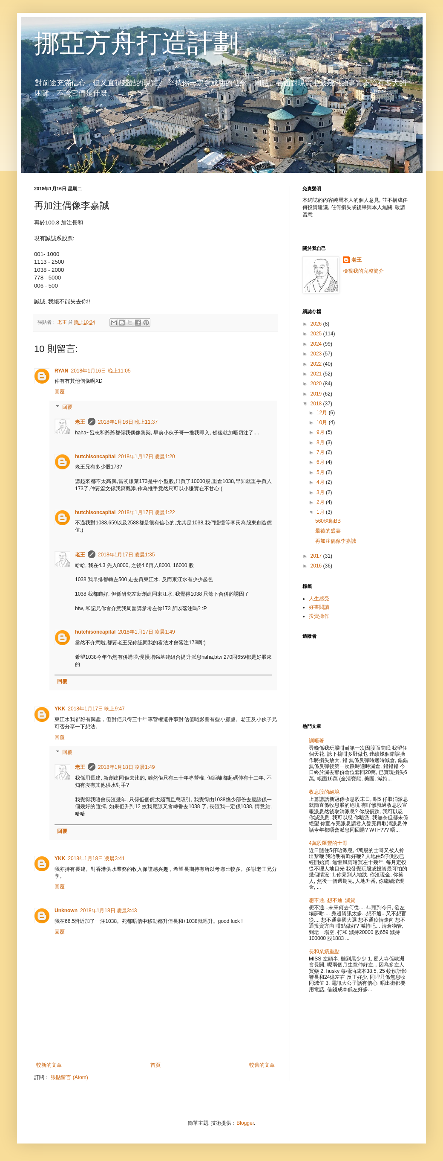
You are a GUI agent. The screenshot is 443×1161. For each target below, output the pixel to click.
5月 (321, 472)
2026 (317, 324)
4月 (321, 482)
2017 (317, 556)
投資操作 (319, 616)
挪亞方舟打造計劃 (136, 43)
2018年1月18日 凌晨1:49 (126, 767)
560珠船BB (328, 521)
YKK (60, 709)
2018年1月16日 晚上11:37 (128, 422)
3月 (321, 492)
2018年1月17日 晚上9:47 (96, 709)
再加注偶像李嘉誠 (335, 541)
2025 (317, 334)
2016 (317, 566)
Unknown (66, 911)
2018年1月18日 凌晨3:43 (108, 911)
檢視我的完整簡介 (363, 271)
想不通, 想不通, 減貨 (332, 900)
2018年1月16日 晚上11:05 (100, 371)
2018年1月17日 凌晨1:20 (146, 457)
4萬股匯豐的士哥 (328, 843)
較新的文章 (49, 1065)
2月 (321, 502)
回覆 (60, 392)
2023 (317, 354)
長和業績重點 (324, 951)
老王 (80, 422)
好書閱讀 (319, 607)
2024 (317, 344)
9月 (321, 432)
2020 (317, 384)
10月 (322, 422)
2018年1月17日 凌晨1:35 (126, 555)
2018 (317, 404)
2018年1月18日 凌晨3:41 (96, 858)
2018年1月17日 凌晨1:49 (146, 632)
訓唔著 (316, 741)
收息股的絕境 (324, 792)
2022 (317, 364)
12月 (322, 413)
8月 (321, 442)
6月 (321, 462)
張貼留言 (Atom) (69, 1077)
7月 (321, 452)
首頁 (155, 1065)
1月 (321, 512)
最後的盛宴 (328, 531)
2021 (317, 374)
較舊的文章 (262, 1065)
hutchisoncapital (95, 457)
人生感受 (319, 599)
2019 (317, 394)
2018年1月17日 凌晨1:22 (146, 512)
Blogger (245, 1123)
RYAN (61, 371)
